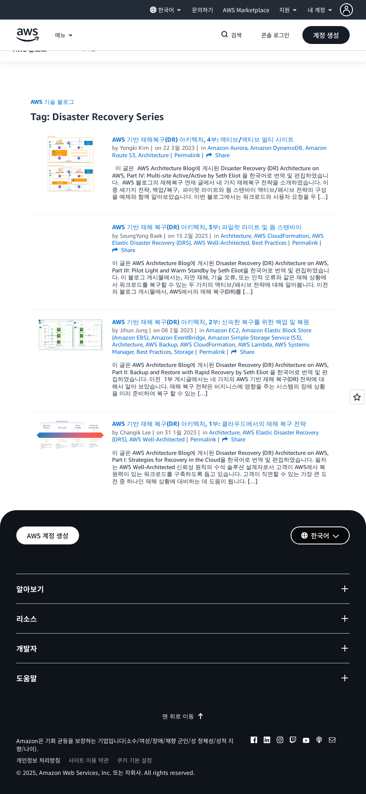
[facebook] (254, 741)
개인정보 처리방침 (38, 760)
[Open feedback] (357, 397)
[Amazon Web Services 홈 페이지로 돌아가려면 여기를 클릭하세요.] (27, 39)
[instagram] (280, 741)
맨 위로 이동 (183, 716)
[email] (332, 741)
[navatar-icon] (346, 9)
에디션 (88, 70)
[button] (353, 10)
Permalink (187, 154)
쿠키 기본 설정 (134, 760)
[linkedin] (267, 741)
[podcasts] (319, 741)
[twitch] (293, 741)
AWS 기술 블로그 (52, 101)
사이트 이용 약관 (88, 760)
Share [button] (217, 154)
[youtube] (306, 741)
